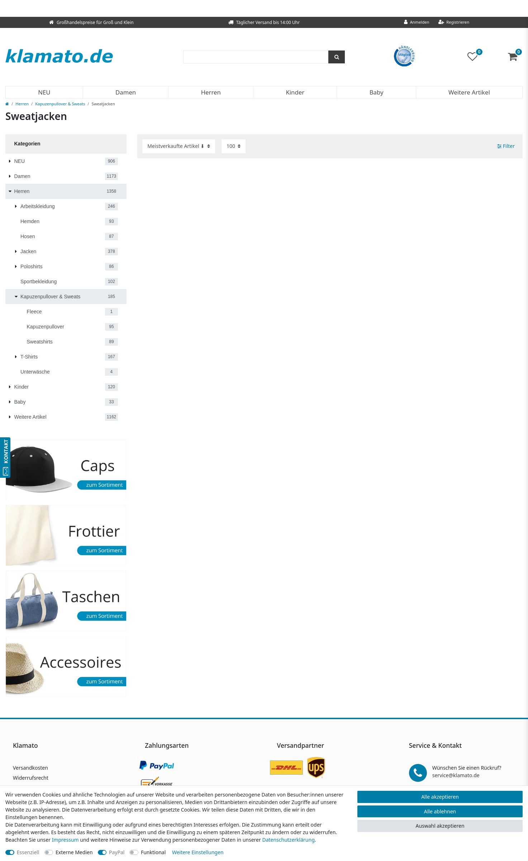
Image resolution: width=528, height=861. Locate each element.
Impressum (65, 839)
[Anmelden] (416, 22)
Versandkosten (30, 767)
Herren (211, 92)
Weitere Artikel (469, 92)
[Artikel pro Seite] (234, 146)
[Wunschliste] (475, 57)
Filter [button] (506, 146)
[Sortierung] (178, 146)
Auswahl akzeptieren (439, 825)
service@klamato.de (456, 775)
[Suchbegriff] (255, 56)
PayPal (116, 852)
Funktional (153, 852)
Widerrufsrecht (30, 777)
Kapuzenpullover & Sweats (60, 103)
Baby (377, 92)
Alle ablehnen (440, 811)
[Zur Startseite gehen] (7, 103)
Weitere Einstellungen (198, 852)
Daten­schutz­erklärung (288, 839)
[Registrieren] (454, 22)
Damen (125, 92)
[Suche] (336, 56)
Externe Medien (74, 852)
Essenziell (28, 852)
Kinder (295, 92)
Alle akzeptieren (440, 796)
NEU (44, 92)
